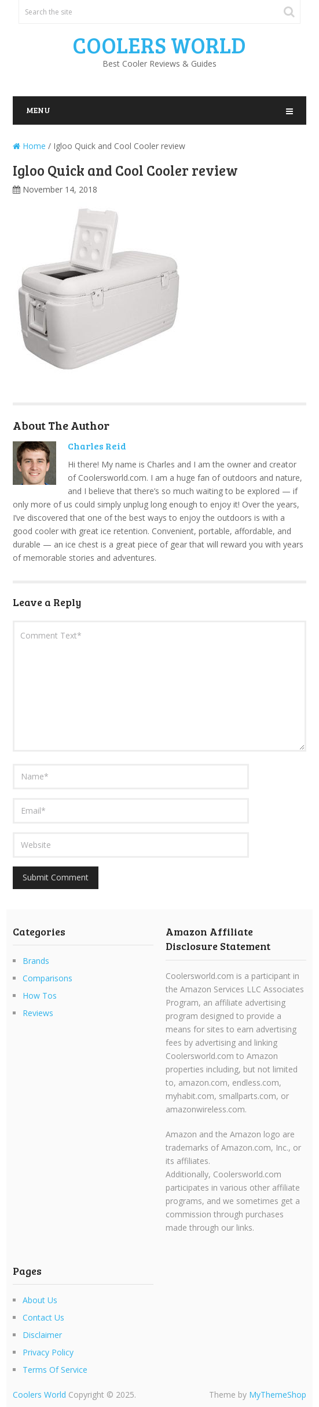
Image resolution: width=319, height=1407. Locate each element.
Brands (36, 960)
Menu (38, 109)
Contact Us (43, 1317)
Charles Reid (97, 446)
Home (29, 145)
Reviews (38, 1012)
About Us (40, 1300)
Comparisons (47, 978)
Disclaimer (42, 1334)
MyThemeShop (277, 1394)
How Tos (40, 995)
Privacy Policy (48, 1352)
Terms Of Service (55, 1369)
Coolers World (159, 45)
